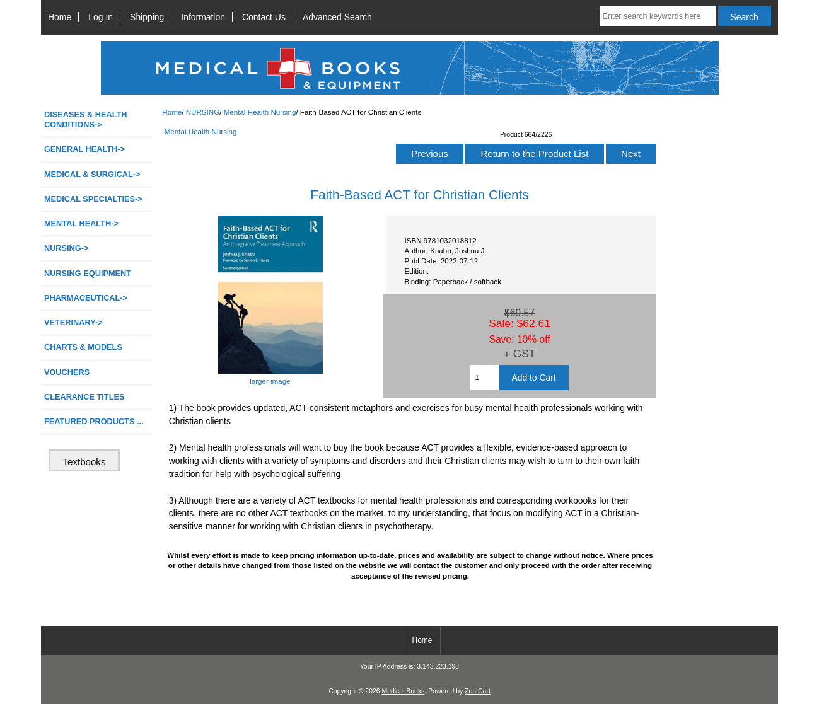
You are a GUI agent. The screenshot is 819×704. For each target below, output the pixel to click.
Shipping (147, 17)
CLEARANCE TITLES (84, 396)
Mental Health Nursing (260, 112)
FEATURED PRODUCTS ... (94, 421)
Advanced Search (337, 17)
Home (59, 17)
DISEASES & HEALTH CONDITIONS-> (85, 119)
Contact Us (264, 17)
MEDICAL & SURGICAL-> (92, 174)
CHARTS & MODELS (83, 347)
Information (203, 17)
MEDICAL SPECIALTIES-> (93, 199)
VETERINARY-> (73, 322)
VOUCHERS (67, 372)
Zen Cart (478, 691)
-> (66, 248)
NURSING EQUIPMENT (87, 273)
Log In (100, 17)
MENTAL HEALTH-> (81, 223)
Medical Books (402, 691)
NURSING (202, 112)
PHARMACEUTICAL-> (85, 298)
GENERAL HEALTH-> (84, 149)
